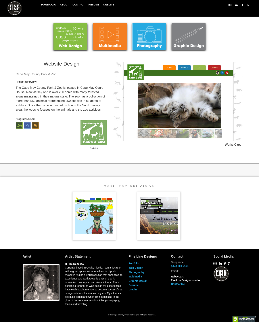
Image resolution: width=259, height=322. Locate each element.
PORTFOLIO (48, 4)
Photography (136, 272)
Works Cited (233, 144)
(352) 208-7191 (180, 265)
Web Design (135, 267)
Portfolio (133, 263)
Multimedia (135, 276)
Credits (132, 289)
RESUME (94, 4)
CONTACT (78, 4)
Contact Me (178, 284)
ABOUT (64, 4)
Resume (133, 285)
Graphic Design (137, 280)
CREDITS (108, 4)
